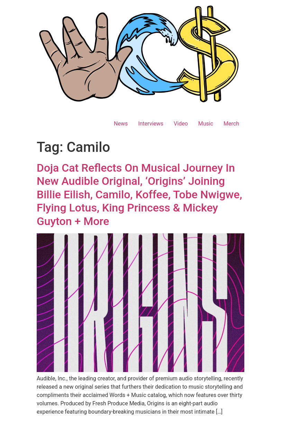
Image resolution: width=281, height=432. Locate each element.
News (121, 123)
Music (205, 123)
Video (181, 123)
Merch (231, 123)
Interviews (150, 123)
